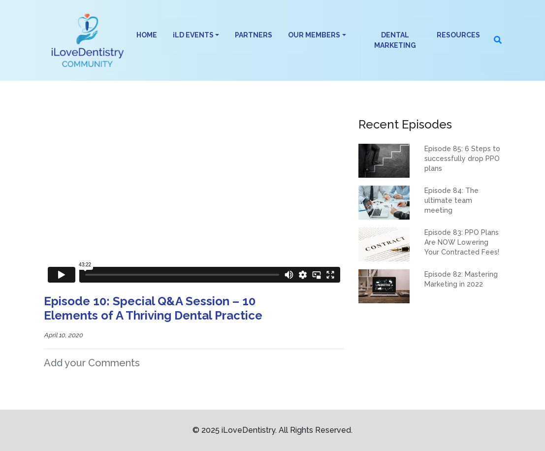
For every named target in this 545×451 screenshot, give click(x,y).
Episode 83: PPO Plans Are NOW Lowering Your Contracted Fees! (461, 242)
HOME (146, 35)
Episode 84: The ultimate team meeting (451, 200)
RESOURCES (458, 35)
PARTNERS (253, 35)
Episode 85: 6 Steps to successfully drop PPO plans (462, 158)
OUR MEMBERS (314, 35)
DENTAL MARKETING (395, 40)
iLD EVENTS (193, 35)
